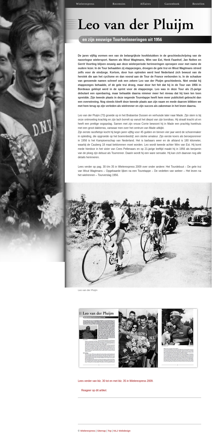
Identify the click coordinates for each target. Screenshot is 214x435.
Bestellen (198, 3)
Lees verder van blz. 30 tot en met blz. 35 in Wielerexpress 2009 (115, 380)
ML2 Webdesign (122, 431)
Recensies (119, 3)
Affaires (145, 3)
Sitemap (101, 431)
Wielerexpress (87, 431)
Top (110, 431)
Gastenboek (171, 3)
